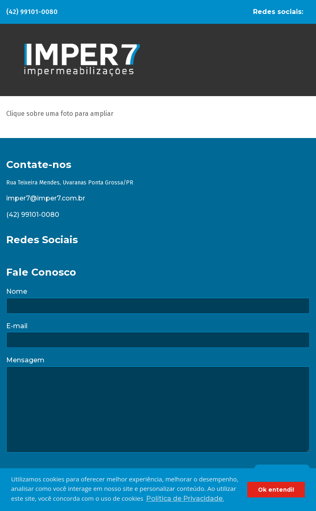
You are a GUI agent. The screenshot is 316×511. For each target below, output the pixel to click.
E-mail (17, 326)
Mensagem (25, 360)
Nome (16, 291)
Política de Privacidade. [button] (185, 498)
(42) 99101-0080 (32, 12)
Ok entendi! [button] (276, 489)
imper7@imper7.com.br (45, 198)
